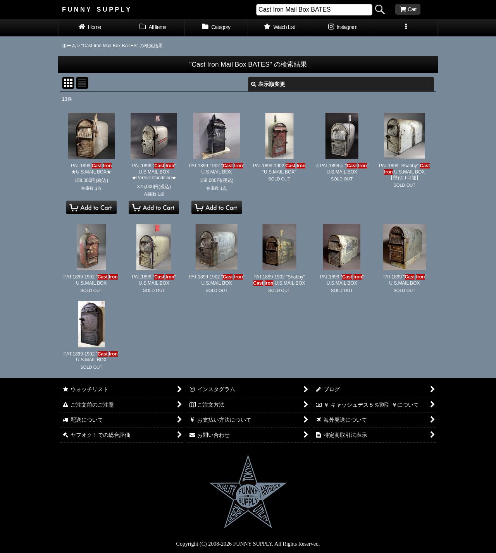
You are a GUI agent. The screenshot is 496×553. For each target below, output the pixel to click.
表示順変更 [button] (268, 84)
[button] (405, 27)
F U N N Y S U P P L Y (96, 9)
